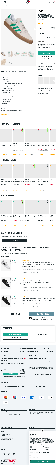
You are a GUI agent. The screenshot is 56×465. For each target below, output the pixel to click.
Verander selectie (42, 453)
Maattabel (5, 351)
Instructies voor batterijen (6, 439)
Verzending (5, 349)
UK (51, 38)
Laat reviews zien (52, 23)
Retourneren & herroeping (28, 349)
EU (49, 38)
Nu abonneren (11, 373)
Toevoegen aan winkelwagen (47, 52)
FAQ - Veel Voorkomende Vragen (29, 351)
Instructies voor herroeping (6, 434)
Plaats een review (42, 314)
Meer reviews (14, 314)
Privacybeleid (50, 458)
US (47, 38)
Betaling (2, 430)
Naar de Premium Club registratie (42, 375)
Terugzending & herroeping (6, 432)
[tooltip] (54, 28)
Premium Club (41, 317)
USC (54, 38)
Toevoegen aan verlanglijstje (46, 57)
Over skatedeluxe (32, 430)
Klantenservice (48, 351)
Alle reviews (3, 436)
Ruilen (46, 349)
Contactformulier (19, 414)
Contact (2, 440)
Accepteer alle (42, 462)
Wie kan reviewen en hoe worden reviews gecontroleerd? (14, 253)
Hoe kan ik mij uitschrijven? (7, 378)
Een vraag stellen (14, 241)
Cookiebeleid (44, 458)
